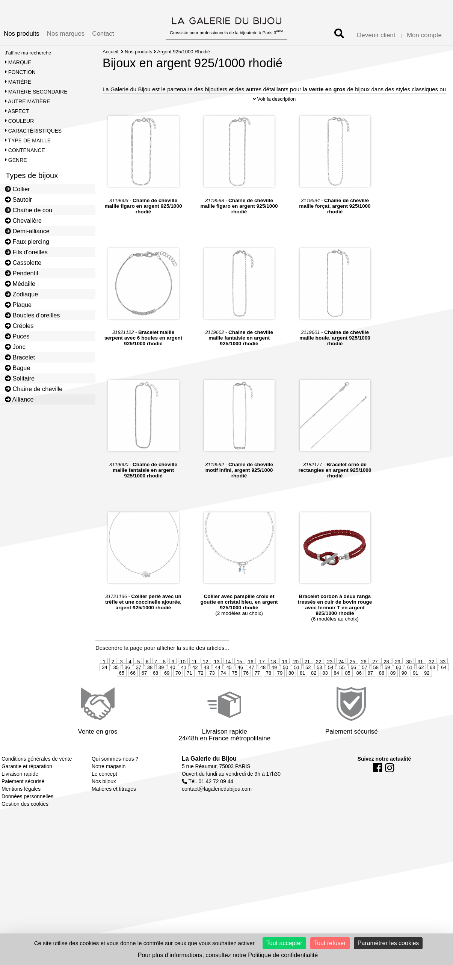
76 (246, 695)
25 (352, 683)
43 (206, 689)
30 (408, 683)
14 (228, 683)
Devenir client (376, 35)
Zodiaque (21, 294)
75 (234, 695)
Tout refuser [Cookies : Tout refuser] (330, 943)
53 (319, 689)
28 (386, 683)
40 (172, 689)
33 (442, 683)
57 (364, 689)
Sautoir (18, 199)
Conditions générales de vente (37, 781)
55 (341, 689)
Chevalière (23, 220)
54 (330, 689)
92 (426, 695)
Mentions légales (21, 811)
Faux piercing (27, 241)
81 (302, 695)
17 (261, 683)
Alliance (19, 399)
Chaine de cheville (34, 388)
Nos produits (21, 33)
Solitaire (20, 378)
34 (104, 689)
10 (183, 683)
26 (363, 683)
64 (443, 689)
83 (325, 695)
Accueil (110, 51)
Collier (17, 189)
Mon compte (424, 35)
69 (166, 695)
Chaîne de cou (28, 210)
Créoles (19, 325)
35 (115, 689)
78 (268, 695)
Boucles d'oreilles (32, 315)
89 (393, 695)
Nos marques (66, 33)
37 (138, 689)
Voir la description (274, 121)
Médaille (20, 283)
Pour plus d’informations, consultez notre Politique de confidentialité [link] (228, 955)
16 (250, 683)
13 (216, 683)
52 (308, 689)
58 (376, 689)
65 (121, 695)
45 (228, 689)
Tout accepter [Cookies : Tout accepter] (284, 943)
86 (358, 695)
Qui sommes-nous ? (115, 781)
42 (195, 689)
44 (217, 689)
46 (240, 689)
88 (381, 695)
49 (274, 689)
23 (329, 683)
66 (133, 695)
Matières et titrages (114, 811)
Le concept (104, 796)
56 (353, 689)
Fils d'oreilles (26, 252)
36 (127, 689)
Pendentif (21, 273)
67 (144, 695)
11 (194, 683)
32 (431, 683)
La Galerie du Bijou (209, 780)
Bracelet (20, 357)
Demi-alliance (27, 231)
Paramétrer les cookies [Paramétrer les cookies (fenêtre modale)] (388, 943)
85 (347, 695)
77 (257, 695)
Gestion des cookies (25, 826)
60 (398, 689)
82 (313, 695)
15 (239, 683)
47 (251, 689)
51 (296, 689)
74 (223, 695)
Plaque (18, 304)
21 (307, 683)
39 (161, 689)
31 (420, 683)
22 (318, 683)
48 (263, 689)
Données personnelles (27, 818)
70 (178, 695)
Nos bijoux (104, 803)
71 (189, 695)
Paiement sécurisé (23, 803)
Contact (103, 33)
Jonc (15, 346)
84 (336, 695)
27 (375, 683)
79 (279, 695)
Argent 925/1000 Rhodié (183, 51)
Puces (17, 336)
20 (295, 683)
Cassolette (23, 262)
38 (150, 689)
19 (284, 683)
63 (432, 689)
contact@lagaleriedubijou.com (217, 811)
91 (415, 695)
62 (421, 689)
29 (397, 683)
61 (409, 689)
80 (291, 695)
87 (370, 695)
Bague (17, 367)
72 (200, 695)
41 (183, 689)
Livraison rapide (20, 796)
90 (404, 695)
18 (273, 683)
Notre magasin (108, 788)
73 (211, 695)
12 (205, 683)
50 (285, 689)
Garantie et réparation (27, 788)
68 (155, 695)
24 (341, 683)
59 (387, 689)
